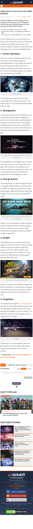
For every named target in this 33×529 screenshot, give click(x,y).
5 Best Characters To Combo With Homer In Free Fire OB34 (16, 35)
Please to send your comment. (13, 372)
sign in (8, 372)
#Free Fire (19, 6)
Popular (30, 368)
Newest (23, 368)
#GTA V (13, 6)
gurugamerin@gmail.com (17, 480)
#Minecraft (7, 6)
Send (28, 377)
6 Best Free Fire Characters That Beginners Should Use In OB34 (15, 32)
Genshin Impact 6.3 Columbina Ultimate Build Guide (22, 444)
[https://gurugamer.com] (16, 474)
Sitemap (16, 488)
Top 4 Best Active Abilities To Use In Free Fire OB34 (14, 29)
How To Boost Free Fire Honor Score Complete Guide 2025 (22, 460)
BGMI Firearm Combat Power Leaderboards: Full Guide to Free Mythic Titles (22, 453)
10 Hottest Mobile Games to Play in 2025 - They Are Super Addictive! (15, 414)
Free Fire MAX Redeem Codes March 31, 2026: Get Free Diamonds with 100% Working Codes (22, 429)
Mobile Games (26, 17)
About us (16, 484)
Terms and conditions (16, 486)
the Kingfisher (23, 304)
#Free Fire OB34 (21, 365)
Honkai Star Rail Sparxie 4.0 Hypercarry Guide (22, 435)
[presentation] (7, 365)
